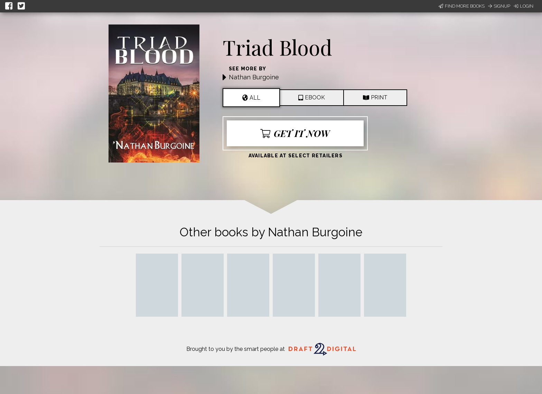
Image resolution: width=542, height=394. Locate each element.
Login (523, 6)
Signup (499, 6)
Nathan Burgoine (254, 77)
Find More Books (462, 6)
